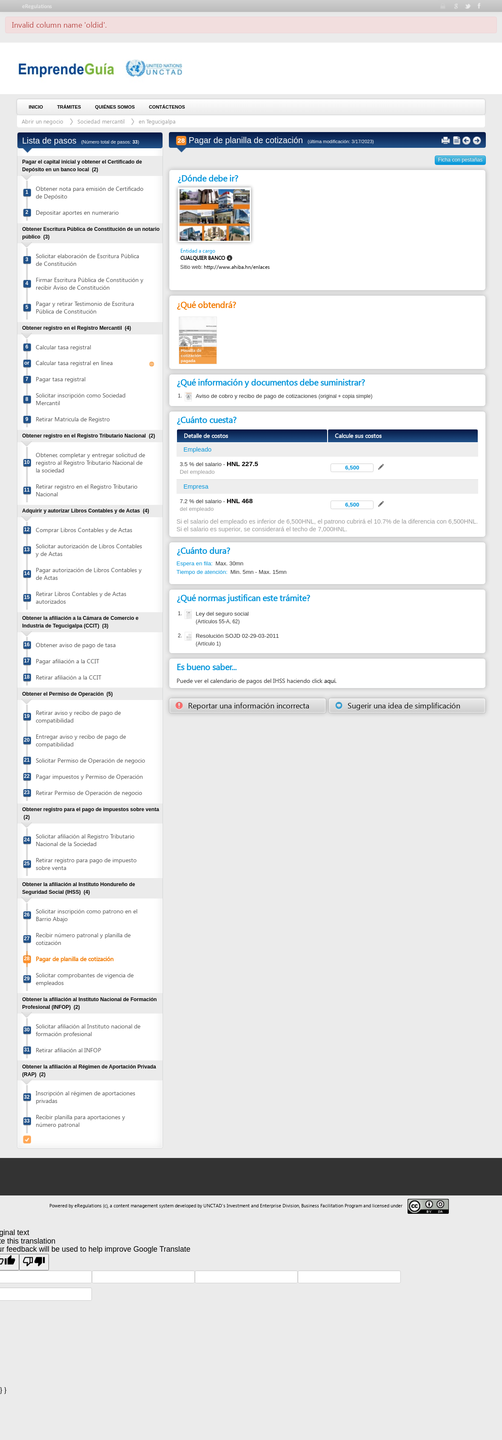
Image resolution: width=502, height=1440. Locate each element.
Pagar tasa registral (61, 379)
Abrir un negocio (42, 121)
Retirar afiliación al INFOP (68, 1050)
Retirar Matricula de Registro (73, 419)
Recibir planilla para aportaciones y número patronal (80, 1121)
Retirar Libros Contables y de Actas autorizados (81, 597)
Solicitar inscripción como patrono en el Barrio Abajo (86, 915)
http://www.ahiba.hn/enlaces (237, 267)
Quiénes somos (115, 106)
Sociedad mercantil (101, 121)
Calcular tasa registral (63, 347)
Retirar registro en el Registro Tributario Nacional (86, 490)
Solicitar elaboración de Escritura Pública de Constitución (87, 260)
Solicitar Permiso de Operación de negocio (90, 760)
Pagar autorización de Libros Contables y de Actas (89, 574)
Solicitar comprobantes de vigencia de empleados (85, 979)
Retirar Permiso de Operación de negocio (89, 793)
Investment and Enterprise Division (263, 1205)
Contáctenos (167, 106)
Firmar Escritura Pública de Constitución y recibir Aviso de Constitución (89, 283)
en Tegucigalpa (157, 121)
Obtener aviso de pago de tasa (76, 645)
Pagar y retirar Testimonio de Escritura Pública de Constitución (85, 307)
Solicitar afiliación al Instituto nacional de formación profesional (88, 1030)
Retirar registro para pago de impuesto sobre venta (86, 864)
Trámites (69, 106)
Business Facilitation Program (331, 1205)
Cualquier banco (202, 258)
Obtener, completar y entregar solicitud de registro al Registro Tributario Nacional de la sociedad (90, 462)
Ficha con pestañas (460, 160)
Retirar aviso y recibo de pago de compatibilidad (78, 716)
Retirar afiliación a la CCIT (68, 677)
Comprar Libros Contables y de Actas (84, 530)
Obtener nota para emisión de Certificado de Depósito (89, 192)
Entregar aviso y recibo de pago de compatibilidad (81, 740)
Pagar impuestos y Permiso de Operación (89, 776)
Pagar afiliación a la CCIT (67, 661)
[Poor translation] (34, 1262)
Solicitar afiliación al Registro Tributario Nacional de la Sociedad (85, 840)
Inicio (36, 106)
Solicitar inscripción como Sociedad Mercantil (81, 399)
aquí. (330, 681)
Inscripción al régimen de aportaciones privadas (85, 1097)
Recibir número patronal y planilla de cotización (83, 939)
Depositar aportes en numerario (77, 212)
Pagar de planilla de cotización (75, 959)
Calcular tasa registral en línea (74, 363)
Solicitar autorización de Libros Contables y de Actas (89, 550)
